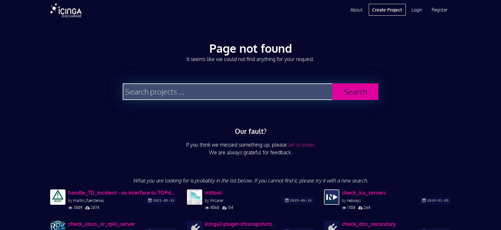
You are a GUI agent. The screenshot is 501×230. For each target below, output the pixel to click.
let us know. (301, 145)
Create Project (387, 9)
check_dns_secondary (369, 224)
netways (354, 200)
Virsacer (216, 200)
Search (355, 91)
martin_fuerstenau (88, 200)
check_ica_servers (364, 192)
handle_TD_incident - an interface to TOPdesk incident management (122, 192)
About (357, 9)
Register (440, 9)
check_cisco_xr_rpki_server (101, 224)
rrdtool (213, 192)
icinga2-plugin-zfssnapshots (239, 224)
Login (417, 9)
